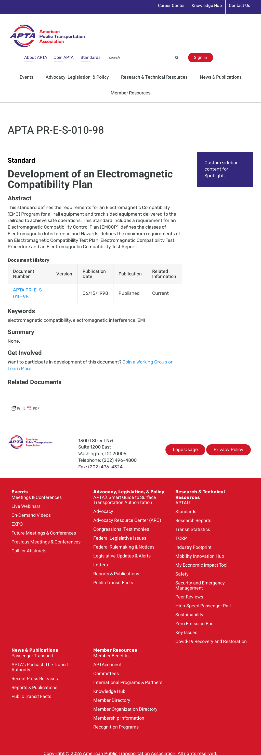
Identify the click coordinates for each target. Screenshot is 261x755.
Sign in (200, 57)
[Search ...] (138, 57)
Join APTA (64, 57)
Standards (90, 57)
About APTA (35, 57)
